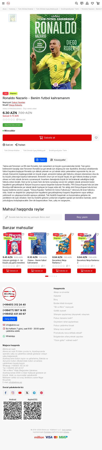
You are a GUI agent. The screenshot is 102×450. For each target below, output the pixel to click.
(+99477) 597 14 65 (14, 310)
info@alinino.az (12, 325)
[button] (46, 276)
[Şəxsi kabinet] (87, 3)
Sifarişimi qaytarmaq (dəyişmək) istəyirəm (71, 314)
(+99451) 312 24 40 (14, 304)
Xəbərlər (57, 296)
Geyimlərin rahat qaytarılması (66, 322)
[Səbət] (98, 3)
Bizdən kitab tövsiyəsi (63, 303)
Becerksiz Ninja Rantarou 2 (88, 261)
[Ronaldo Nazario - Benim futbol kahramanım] (56, 51)
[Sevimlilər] (92, 3)
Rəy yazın (82, 217)
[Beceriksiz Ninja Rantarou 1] (63, 243)
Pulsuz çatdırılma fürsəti (64, 325)
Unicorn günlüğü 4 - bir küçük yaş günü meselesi (14, 261)
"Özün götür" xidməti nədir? (66, 340)
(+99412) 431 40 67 (14, 313)
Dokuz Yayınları (18, 102)
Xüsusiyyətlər (58, 160)
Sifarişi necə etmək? (62, 329)
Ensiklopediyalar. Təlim (70, 9)
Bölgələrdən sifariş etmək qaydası (68, 336)
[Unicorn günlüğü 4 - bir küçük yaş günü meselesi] (14, 243)
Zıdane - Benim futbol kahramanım (36, 261)
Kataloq (12, 9)
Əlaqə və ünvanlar (61, 292)
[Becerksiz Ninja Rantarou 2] (88, 243)
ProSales (47, 432)
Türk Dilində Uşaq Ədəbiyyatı (47, 9)
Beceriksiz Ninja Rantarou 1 (59, 261)
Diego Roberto (15, 105)
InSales (66, 432)
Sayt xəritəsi (66, 430)
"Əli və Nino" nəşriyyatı (64, 307)
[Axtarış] (76, 3)
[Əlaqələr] (81, 3)
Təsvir (40, 160)
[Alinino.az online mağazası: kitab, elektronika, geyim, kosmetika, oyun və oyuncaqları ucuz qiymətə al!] (8, 3)
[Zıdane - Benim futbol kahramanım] (38, 243)
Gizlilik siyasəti (60, 311)
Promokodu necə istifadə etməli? (68, 333)
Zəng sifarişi (10, 319)
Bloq (56, 299)
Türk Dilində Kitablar (25, 9)
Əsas (5, 9)
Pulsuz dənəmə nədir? (63, 318)
